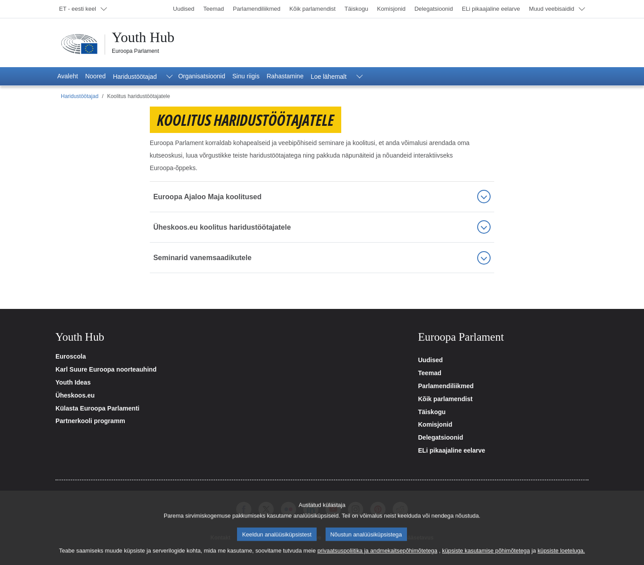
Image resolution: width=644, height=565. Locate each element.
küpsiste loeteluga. (561, 558)
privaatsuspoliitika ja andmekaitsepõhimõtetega (377, 558)
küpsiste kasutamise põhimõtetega (486, 558)
